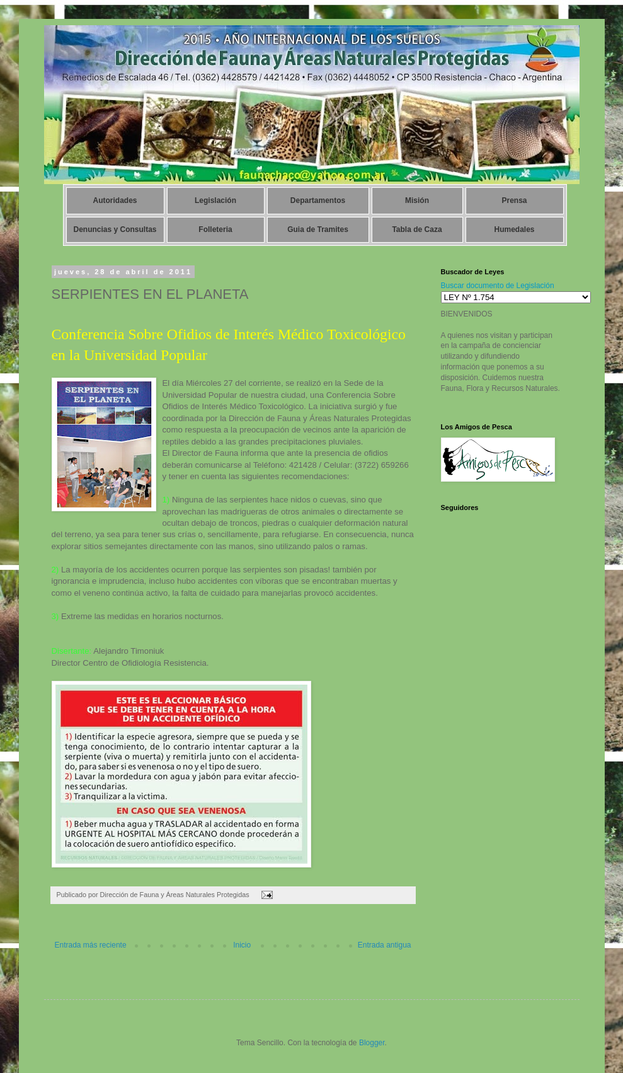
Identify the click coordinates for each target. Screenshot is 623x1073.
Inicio (242, 945)
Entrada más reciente (91, 945)
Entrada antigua (384, 945)
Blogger (372, 1042)
